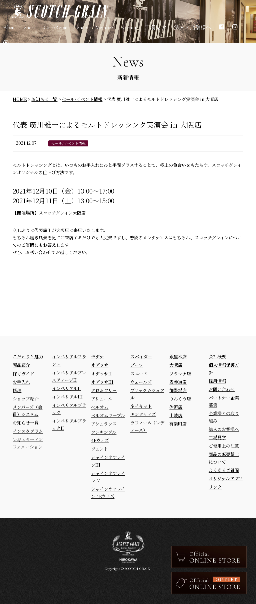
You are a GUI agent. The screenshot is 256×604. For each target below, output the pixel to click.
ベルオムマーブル (108, 415)
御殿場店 (178, 390)
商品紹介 (21, 365)
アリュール (101, 398)
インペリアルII (66, 388)
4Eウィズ (100, 440)
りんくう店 (180, 398)
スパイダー (141, 356)
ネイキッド (141, 406)
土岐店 (175, 415)
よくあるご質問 (224, 470)
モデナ (97, 356)
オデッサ (99, 365)
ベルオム (99, 407)
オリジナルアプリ (226, 478)
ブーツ (136, 365)
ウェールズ (141, 382)
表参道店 (178, 382)
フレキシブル (103, 432)
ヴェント (99, 449)
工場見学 (217, 437)
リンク (215, 487)
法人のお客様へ (224, 429)
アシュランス (104, 423)
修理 (17, 390)
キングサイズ (143, 414)
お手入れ (21, 382)
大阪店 (175, 365)
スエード (139, 373)
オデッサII (101, 373)
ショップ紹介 (26, 398)
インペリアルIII (67, 396)
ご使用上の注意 (224, 446)
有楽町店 (178, 423)
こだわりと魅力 (28, 356)
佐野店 (175, 407)
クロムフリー (104, 390)
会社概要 (217, 356)
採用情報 (217, 381)
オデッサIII (102, 382)
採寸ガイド (23, 373)
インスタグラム (28, 431)
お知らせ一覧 (26, 422)
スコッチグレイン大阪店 (62, 213)
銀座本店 (178, 356)
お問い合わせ (222, 389)
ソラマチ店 (180, 373)
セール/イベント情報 (68, 143)
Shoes (30, 30)
